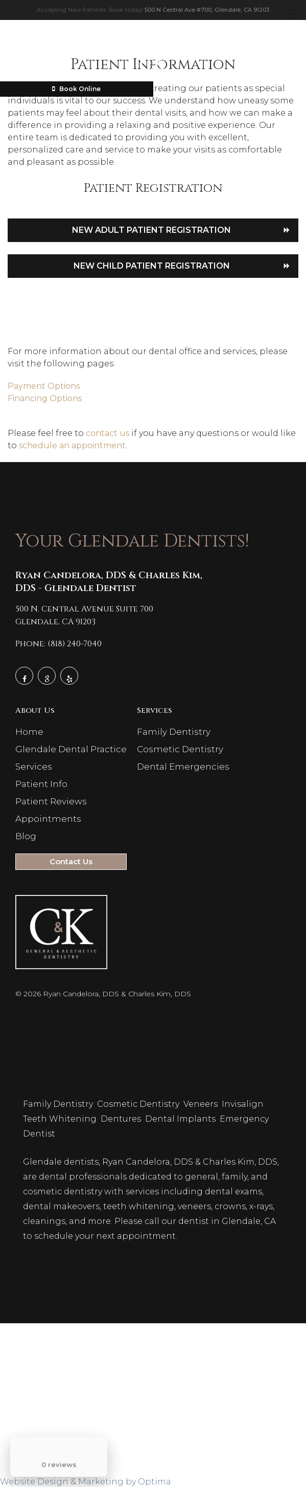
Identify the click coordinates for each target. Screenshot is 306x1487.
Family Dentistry (173, 732)
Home (29, 732)
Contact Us (71, 861)
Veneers (201, 1104)
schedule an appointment (72, 445)
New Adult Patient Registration (151, 230)
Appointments (48, 819)
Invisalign (244, 1104)
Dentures (122, 1119)
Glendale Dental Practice (71, 749)
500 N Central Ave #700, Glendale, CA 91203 (207, 9)
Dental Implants (181, 1119)
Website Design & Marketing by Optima (85, 1481)
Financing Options (45, 398)
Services (33, 766)
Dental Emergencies (183, 766)
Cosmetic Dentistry (180, 749)
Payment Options (44, 386)
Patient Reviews (51, 801)
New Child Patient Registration (152, 266)
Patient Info (41, 784)
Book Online (76, 89)
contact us (107, 433)
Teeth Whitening (61, 1119)
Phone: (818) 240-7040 (58, 643)
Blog (25, 836)
